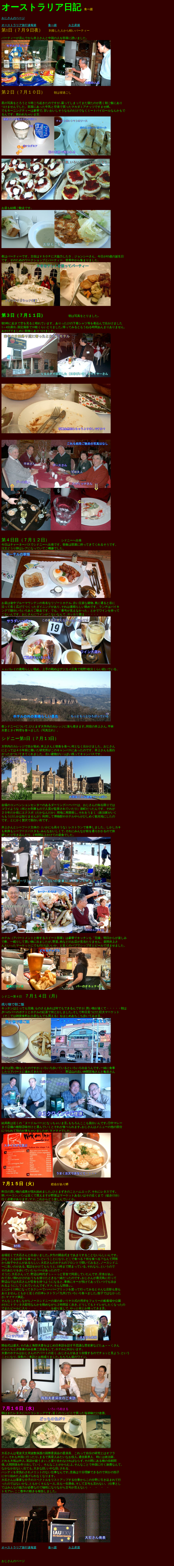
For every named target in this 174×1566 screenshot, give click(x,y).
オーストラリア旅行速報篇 (18, 25)
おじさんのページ (13, 18)
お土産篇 (74, 25)
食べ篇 (52, 25)
